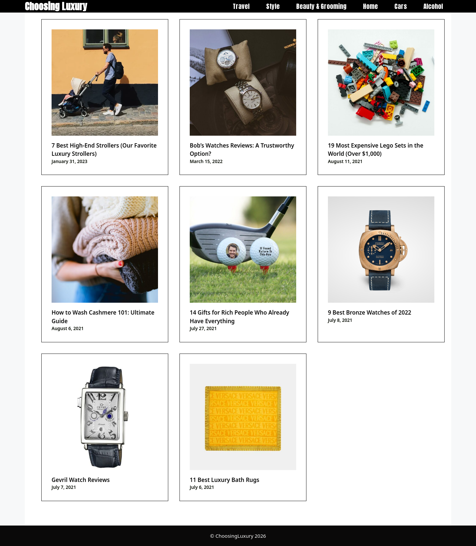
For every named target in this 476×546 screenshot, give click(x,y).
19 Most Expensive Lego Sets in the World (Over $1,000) (375, 150)
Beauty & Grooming (321, 6)
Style (273, 6)
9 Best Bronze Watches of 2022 (369, 312)
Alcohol (433, 6)
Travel (241, 6)
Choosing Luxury (56, 6)
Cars (400, 6)
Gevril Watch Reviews (81, 480)
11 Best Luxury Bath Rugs (224, 480)
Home (370, 6)
